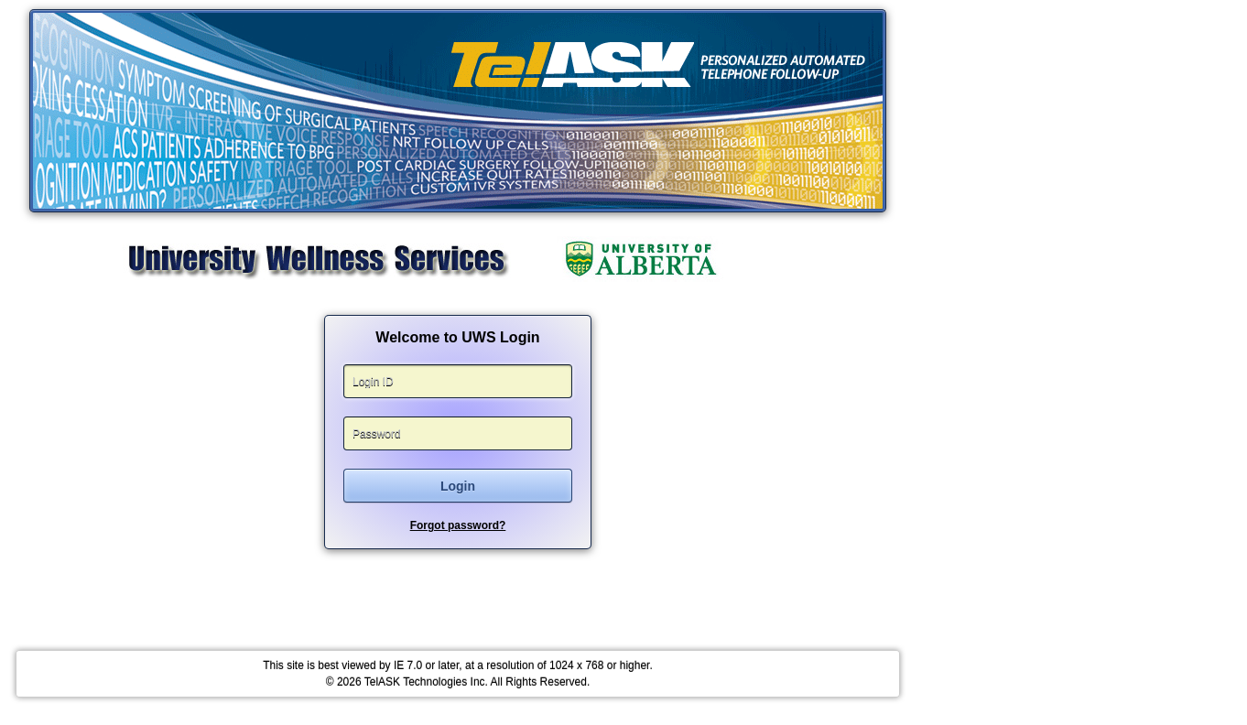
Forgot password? (458, 525)
